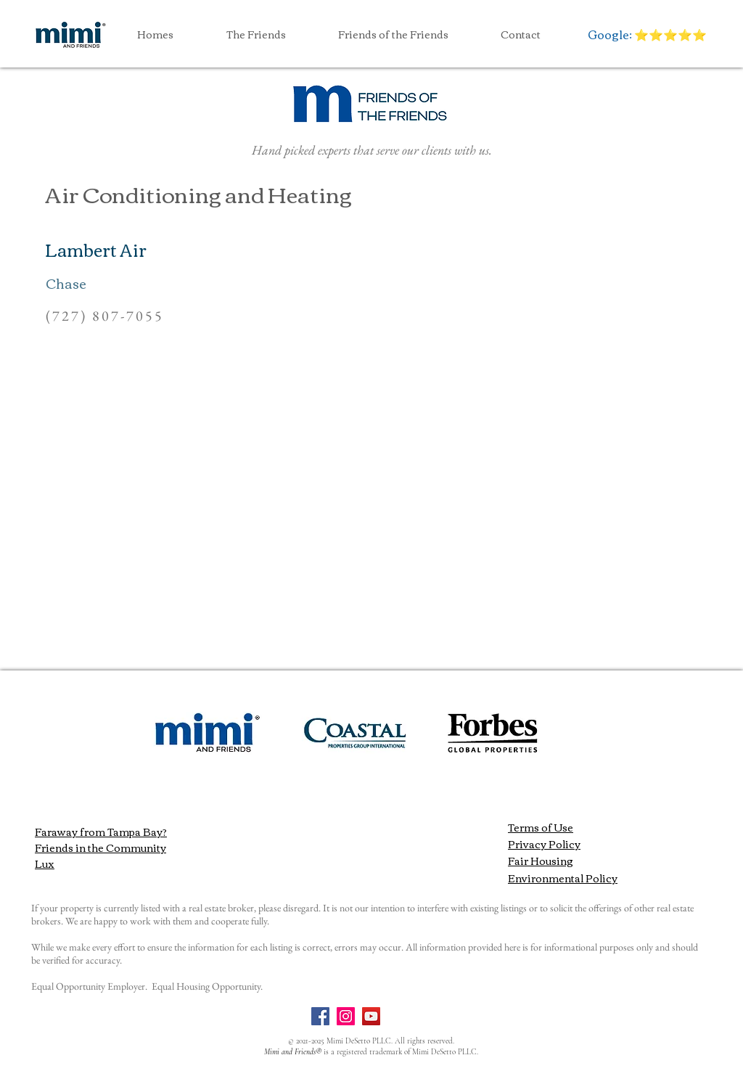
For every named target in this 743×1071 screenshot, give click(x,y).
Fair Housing (540, 860)
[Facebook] (320, 1016)
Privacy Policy (544, 843)
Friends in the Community (100, 847)
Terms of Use (540, 827)
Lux (44, 863)
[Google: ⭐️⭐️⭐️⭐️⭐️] (647, 34)
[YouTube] (371, 1016)
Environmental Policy (562, 878)
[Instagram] (346, 1016)
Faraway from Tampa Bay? (101, 831)
